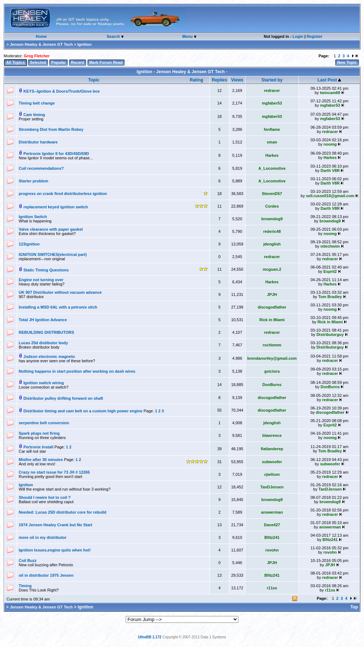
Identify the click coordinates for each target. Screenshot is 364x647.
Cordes (272, 206)
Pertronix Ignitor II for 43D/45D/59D (56, 153)
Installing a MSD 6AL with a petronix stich (58, 307)
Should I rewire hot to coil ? (45, 497)
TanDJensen (272, 487)
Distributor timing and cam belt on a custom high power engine (83, 411)
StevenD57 (272, 193)
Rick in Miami (271, 320)
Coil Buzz (28, 560)
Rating (196, 80)
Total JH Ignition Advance (43, 320)
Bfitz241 (271, 537)
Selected (38, 62)
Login (297, 36)
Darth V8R (330, 170)
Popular (58, 62)
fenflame (272, 129)
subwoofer (272, 462)
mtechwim (330, 246)
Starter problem (33, 181)
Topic (93, 80)
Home (41, 36)
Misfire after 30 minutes (41, 459)
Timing (25, 586)
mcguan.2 (272, 269)
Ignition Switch (33, 216)
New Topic (347, 62)
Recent (77, 62)
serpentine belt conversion (44, 423)
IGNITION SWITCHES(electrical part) (53, 254)
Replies (219, 80)
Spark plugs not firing (39, 433)
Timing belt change (37, 103)
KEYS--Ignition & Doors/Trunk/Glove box (61, 91)
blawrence (272, 435)
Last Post (329, 80)
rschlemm (271, 345)
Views (237, 80)
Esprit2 (330, 271)
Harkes (272, 155)
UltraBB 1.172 (149, 637)
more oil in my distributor (43, 537)
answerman (272, 512)
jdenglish (271, 244)
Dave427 (272, 525)
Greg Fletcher (37, 56)
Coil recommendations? (41, 168)
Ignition (26, 485)
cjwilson (272, 474)
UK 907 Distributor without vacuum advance (60, 292)
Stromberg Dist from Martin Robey (51, 129)
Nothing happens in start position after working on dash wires (77, 371)
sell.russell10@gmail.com (330, 196)
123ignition (29, 244)
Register (315, 36)
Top (354, 607)
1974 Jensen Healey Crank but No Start (55, 525)
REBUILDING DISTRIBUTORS (46, 332)
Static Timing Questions (46, 270)
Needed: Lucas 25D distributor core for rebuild (62, 512)
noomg (330, 144)
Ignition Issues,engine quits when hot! (55, 550)
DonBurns (272, 384)
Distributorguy (330, 334)
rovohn (272, 550)
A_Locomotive (272, 168)
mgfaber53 (272, 103)
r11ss (272, 588)
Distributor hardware (38, 142)
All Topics (15, 62)
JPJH (272, 294)
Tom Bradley (330, 296)
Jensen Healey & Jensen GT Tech (41, 44)
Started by (272, 80)
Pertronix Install (38, 447)
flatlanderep (272, 449)
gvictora (272, 371)
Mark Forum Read (106, 62)
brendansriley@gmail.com (272, 358)
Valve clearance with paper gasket (51, 229)
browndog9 (272, 219)
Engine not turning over (41, 280)
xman (272, 142)
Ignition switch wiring (43, 383)
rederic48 (272, 231)
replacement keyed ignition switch (55, 207)
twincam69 (330, 92)
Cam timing (34, 114)
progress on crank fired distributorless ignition (63, 193)
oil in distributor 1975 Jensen (46, 575)
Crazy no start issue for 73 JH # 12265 (54, 472)
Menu (188, 36)
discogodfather (272, 307)
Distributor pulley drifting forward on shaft (63, 398)
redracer (272, 90)
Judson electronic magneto (49, 356)
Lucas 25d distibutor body (43, 343)
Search (114, 36)
